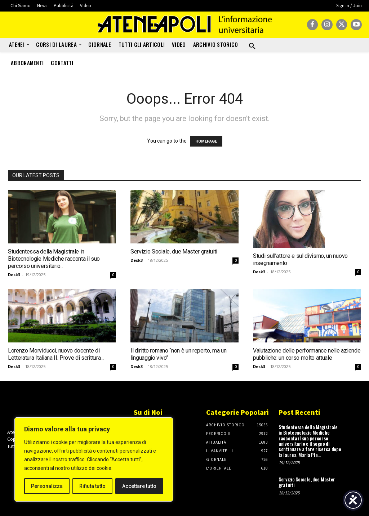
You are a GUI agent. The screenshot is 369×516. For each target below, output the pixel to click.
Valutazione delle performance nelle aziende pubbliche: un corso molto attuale (306, 354)
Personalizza (47, 486)
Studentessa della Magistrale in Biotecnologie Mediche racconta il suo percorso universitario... (54, 258)
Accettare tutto (139, 486)
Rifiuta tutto (92, 486)
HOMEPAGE (206, 141)
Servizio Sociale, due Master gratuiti (173, 251)
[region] (93, 459)
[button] (252, 46)
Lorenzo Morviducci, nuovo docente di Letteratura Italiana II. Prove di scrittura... (55, 354)
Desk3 (14, 274)
